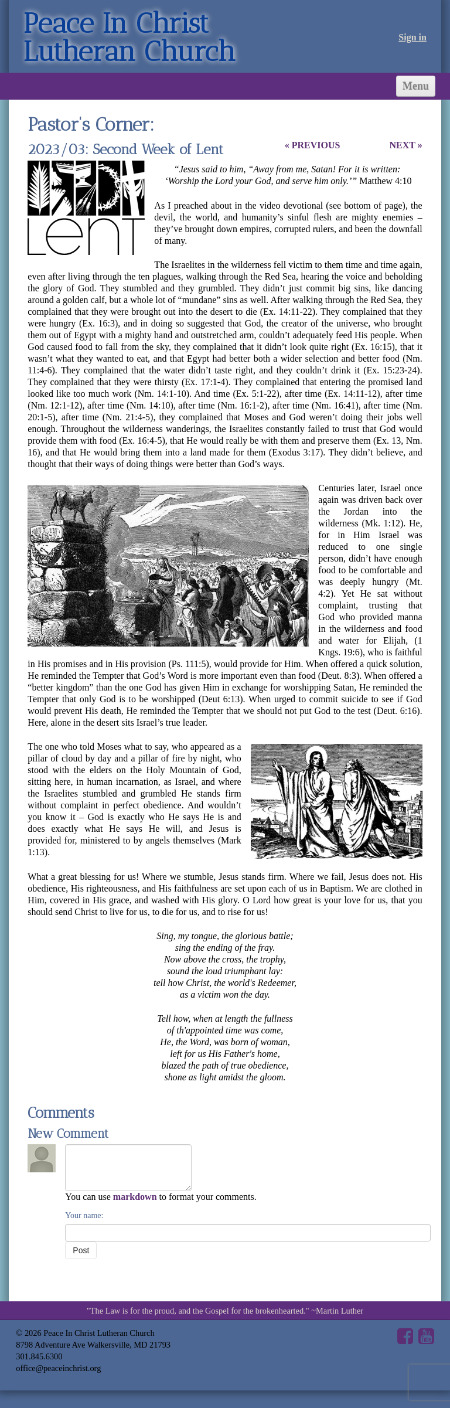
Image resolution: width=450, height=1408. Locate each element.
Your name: (84, 1215)
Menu (416, 86)
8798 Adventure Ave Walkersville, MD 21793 (93, 1344)
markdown (135, 1197)
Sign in (412, 37)
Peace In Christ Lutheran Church (129, 37)
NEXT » (405, 145)
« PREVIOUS (312, 145)
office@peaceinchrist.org (58, 1368)
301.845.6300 (39, 1356)
